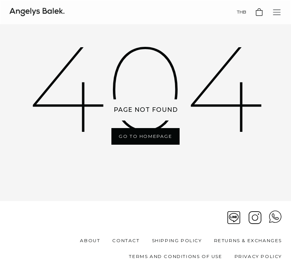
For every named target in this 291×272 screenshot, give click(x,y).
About (90, 240)
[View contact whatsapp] (275, 217)
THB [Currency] (241, 12)
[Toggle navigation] (277, 12)
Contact (125, 240)
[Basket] (259, 12)
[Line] (233, 217)
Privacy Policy (258, 256)
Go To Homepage (145, 136)
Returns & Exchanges (248, 240)
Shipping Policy (177, 240)
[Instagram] (255, 217)
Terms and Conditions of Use (175, 256)
